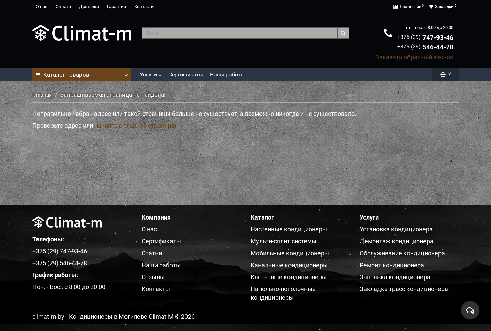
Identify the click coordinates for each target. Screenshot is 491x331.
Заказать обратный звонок (414, 57)
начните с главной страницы (135, 125)
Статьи (152, 253)
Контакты (144, 6)
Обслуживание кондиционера (402, 253)
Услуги (151, 73)
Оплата (63, 6)
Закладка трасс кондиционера (404, 288)
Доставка (89, 6)
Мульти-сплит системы (283, 241)
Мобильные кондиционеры (290, 253)
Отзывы (153, 277)
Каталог (82, 73)
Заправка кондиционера (395, 277)
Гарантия (116, 6)
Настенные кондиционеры (289, 229)
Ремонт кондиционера (392, 265)
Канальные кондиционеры (289, 265)
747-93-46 (425, 38)
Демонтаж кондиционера (396, 241)
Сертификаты (185, 74)
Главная (42, 95)
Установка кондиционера (396, 229)
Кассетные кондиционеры (289, 277)
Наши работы (227, 74)
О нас (41, 6)
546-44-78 (425, 47)
